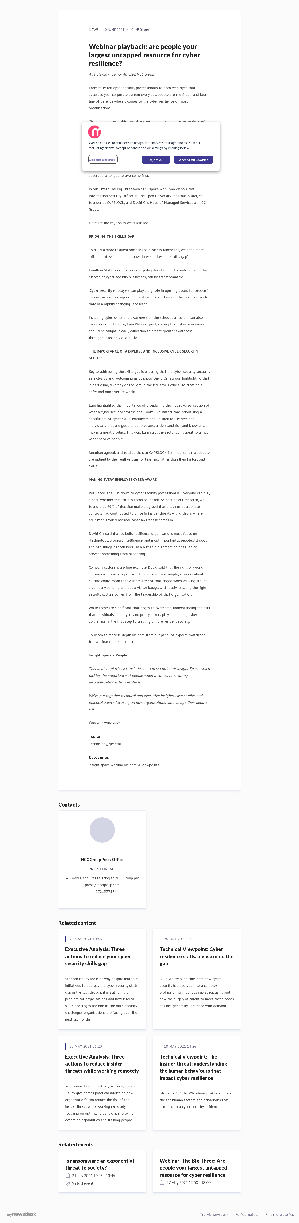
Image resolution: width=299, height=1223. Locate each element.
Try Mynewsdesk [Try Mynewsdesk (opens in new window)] (214, 1214)
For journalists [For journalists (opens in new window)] (247, 1214)
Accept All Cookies (193, 160)
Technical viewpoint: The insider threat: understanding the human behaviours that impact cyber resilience (193, 1067)
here (131, 641)
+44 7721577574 (102, 891)
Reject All (156, 160)
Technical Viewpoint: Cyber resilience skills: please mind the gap (196, 956)
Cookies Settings (102, 159)
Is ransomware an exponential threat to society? (99, 1164)
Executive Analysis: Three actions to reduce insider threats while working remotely (102, 1064)
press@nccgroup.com (102, 884)
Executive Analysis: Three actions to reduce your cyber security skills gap (98, 956)
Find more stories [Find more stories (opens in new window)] (279, 1214)
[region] (151, 146)
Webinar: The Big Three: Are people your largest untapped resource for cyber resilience (193, 1168)
